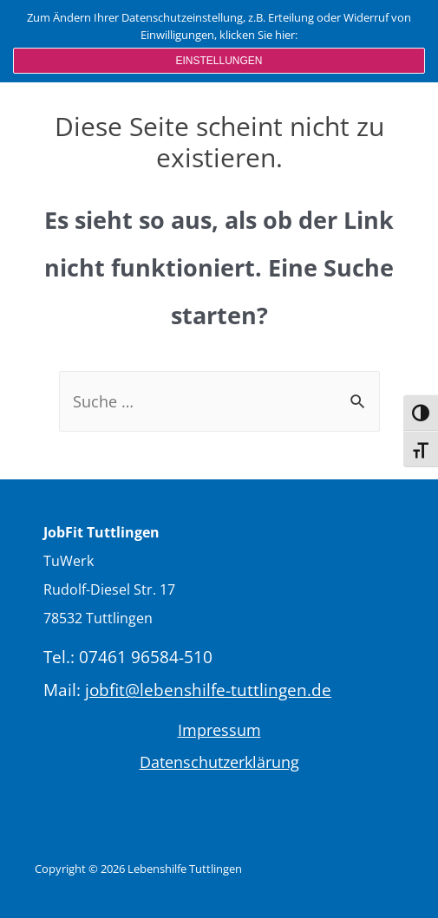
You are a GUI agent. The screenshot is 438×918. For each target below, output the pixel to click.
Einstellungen (218, 61)
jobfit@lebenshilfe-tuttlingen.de (208, 689)
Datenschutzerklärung (219, 762)
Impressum (219, 729)
